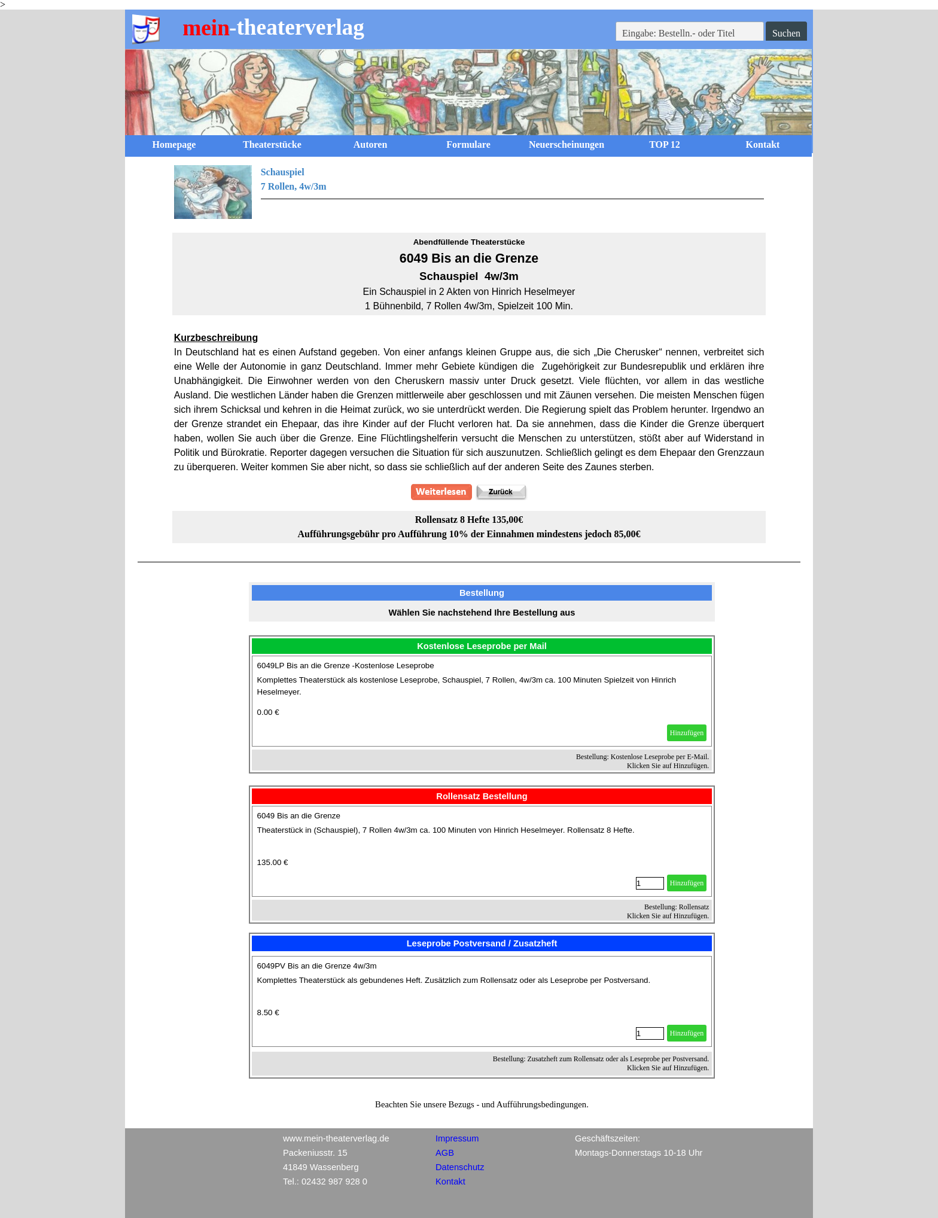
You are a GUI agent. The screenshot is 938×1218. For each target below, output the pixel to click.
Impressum (457, 1138)
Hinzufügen (687, 733)
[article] (482, 701)
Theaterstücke (272, 144)
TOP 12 (664, 144)
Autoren (371, 144)
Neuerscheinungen (566, 144)
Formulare (468, 144)
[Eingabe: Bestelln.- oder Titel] (690, 33)
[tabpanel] (469, 192)
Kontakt (763, 144)
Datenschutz (460, 1167)
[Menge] (650, 883)
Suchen (786, 33)
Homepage (174, 144)
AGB (445, 1153)
